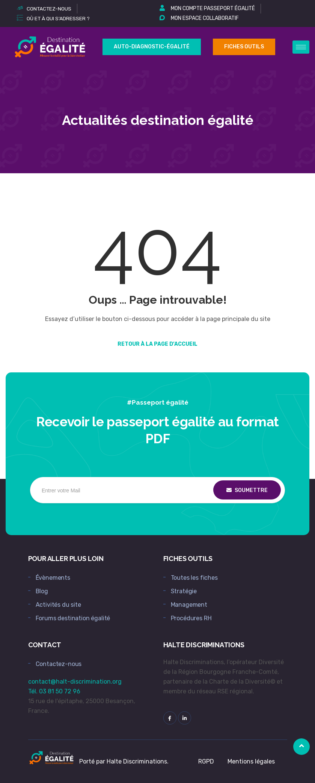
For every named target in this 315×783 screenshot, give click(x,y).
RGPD (206, 761)
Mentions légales (251, 761)
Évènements (53, 577)
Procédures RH (191, 618)
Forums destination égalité (73, 618)
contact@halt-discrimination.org (75, 681)
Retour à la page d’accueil (157, 344)
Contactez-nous (59, 664)
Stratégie (184, 591)
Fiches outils (244, 47)
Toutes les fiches (194, 577)
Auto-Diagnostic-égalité (152, 47)
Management (189, 604)
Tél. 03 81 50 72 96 (54, 691)
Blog (42, 591)
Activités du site (58, 604)
